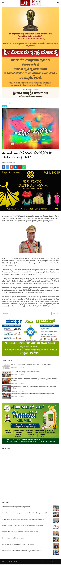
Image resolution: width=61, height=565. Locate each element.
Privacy (48, 562)
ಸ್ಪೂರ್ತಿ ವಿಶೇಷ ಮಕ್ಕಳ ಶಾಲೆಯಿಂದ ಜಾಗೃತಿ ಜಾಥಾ (13, 538)
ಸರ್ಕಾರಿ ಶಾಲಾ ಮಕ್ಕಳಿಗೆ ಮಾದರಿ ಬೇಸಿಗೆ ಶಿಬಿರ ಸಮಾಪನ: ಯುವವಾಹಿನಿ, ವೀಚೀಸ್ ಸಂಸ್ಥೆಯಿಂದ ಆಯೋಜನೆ (33, 387)
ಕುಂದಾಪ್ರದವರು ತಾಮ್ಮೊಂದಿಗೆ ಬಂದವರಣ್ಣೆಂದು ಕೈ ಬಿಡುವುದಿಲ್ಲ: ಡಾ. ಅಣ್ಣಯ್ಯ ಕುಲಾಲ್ (31, 365)
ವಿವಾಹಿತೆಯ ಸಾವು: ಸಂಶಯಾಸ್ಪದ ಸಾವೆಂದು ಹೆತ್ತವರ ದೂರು (16, 507)
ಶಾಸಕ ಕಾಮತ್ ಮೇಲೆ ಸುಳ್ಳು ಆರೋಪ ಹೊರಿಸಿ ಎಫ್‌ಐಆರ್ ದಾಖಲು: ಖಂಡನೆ (20, 532)
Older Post (55, 314)
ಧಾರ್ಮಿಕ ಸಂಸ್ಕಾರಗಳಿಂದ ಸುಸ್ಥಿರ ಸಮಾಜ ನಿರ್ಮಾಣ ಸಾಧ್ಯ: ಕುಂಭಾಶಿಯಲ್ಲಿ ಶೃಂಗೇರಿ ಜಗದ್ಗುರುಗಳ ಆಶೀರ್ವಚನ (34, 380)
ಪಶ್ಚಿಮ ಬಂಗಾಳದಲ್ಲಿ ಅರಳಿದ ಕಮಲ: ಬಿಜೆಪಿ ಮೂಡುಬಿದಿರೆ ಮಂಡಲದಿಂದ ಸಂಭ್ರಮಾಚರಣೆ (32, 394)
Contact (42, 562)
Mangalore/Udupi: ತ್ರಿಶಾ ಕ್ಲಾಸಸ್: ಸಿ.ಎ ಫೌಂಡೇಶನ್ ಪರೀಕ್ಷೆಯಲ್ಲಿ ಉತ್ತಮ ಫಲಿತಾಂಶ (22, 526)
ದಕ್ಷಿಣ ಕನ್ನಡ (4, 105)
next (3, 498)
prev (2, 498)
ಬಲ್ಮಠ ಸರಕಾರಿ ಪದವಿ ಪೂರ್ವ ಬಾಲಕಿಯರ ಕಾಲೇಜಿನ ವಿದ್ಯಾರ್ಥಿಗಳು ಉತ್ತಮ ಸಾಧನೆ (21, 551)
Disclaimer (55, 562)
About (36, 562)
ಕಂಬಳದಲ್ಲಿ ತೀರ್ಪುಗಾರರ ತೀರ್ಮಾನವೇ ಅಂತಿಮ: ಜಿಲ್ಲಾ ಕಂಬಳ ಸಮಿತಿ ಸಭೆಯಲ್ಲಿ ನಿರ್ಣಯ (23, 519)
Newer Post (6, 314)
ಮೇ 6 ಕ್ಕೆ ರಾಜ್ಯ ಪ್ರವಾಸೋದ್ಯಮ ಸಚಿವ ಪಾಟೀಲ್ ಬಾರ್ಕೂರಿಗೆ (25, 372)
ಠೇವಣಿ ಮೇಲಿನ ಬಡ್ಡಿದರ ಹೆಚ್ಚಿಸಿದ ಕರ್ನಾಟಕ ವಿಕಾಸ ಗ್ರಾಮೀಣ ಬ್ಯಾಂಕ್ (18, 545)
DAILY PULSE (14, 562)
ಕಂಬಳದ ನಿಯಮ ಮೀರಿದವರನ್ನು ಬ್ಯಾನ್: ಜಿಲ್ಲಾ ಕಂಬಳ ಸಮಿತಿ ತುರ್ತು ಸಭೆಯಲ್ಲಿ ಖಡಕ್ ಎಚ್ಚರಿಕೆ (24, 513)
